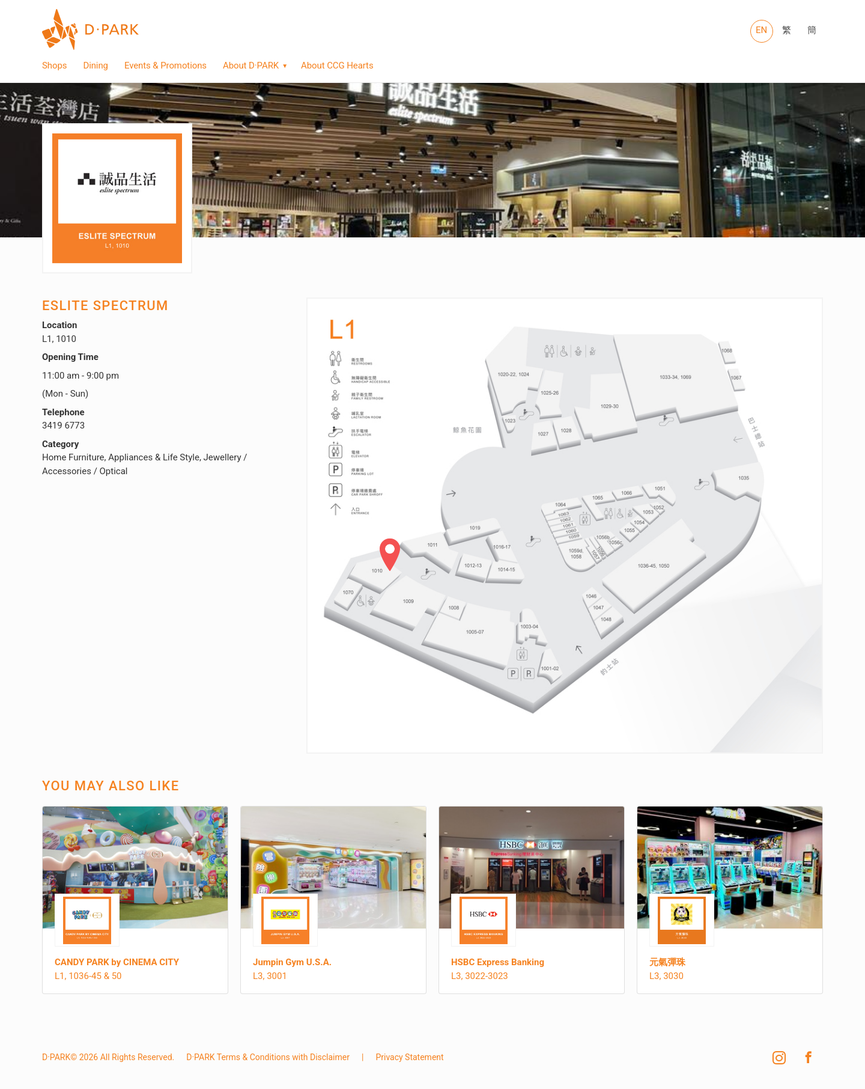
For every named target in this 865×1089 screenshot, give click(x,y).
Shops (54, 65)
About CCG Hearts (337, 65)
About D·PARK (251, 65)
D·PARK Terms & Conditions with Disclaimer (268, 1057)
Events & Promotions (165, 65)
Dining (95, 65)
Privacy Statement (409, 1057)
